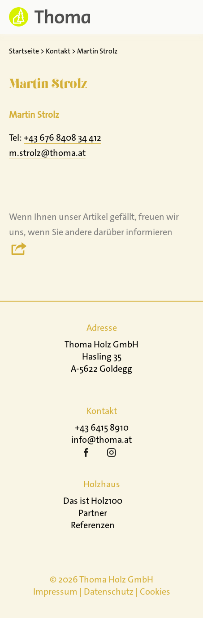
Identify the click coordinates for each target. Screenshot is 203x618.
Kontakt (58, 51)
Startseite (24, 51)
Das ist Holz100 (92, 501)
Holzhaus (101, 484)
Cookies (155, 591)
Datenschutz (109, 591)
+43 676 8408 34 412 (62, 137)
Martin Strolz (97, 51)
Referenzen (93, 525)
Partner (92, 513)
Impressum (55, 591)
